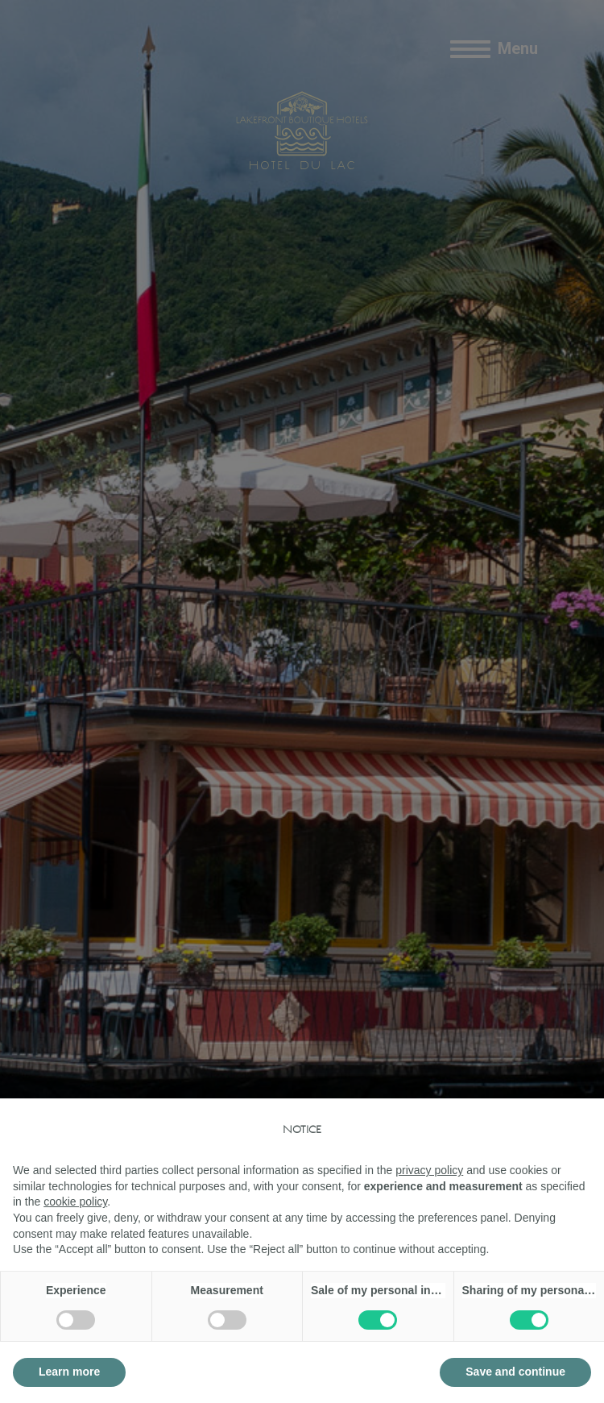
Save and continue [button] (515, 1371)
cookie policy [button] (75, 1201)
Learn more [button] (69, 1371)
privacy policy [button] (429, 1170)
